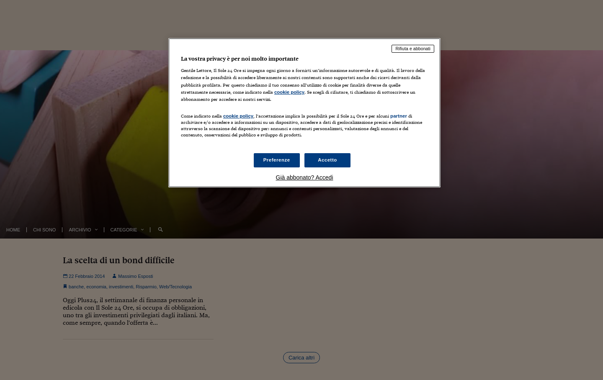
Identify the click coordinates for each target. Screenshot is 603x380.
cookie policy (289, 92)
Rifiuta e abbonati (412, 48)
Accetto (327, 159)
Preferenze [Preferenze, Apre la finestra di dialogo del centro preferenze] (276, 159)
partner (398, 115)
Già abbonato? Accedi (304, 177)
